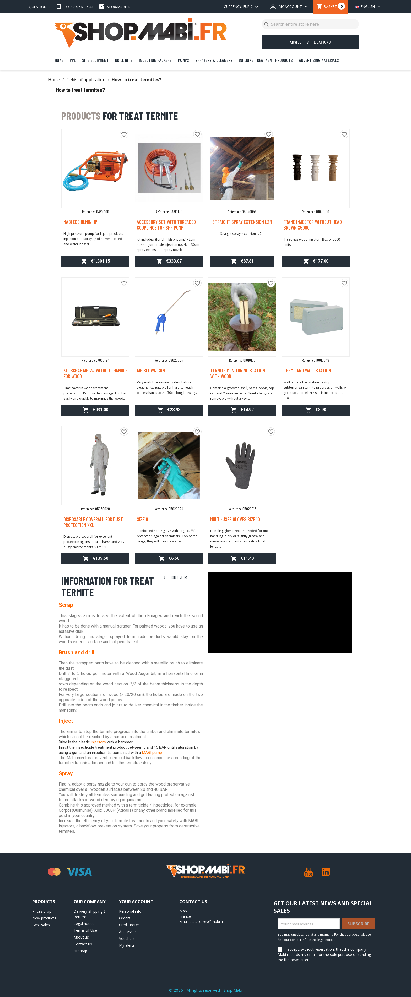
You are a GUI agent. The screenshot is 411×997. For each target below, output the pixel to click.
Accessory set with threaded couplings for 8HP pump (166, 225)
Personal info (130, 911)
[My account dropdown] (289, 7)
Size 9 (142, 519)
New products (44, 918)
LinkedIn (326, 872)
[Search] (310, 24)
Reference (88, 211)
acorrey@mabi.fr (209, 921)
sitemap (80, 950)
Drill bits (124, 60)
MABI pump (152, 752)
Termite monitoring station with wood (237, 373)
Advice (295, 42)
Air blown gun (151, 370)
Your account (136, 902)
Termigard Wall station (307, 370)
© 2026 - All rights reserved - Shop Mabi (205, 990)
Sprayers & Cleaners (213, 60)
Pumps (183, 60)
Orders (125, 918)
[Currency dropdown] (242, 7)
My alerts (127, 945)
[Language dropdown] (367, 7)
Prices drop (41, 911)
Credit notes (129, 924)
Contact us (83, 943)
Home (59, 60)
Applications (319, 42)
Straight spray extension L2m (242, 222)
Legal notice (84, 923)
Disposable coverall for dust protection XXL (93, 522)
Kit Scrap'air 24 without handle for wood (95, 373)
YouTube (308, 872)
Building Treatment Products (266, 60)
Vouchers (127, 938)
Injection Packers (155, 60)
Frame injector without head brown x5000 (313, 225)
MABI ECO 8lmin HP (80, 222)
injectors (98, 742)
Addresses (128, 931)
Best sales (41, 924)
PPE (73, 60)
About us (81, 937)
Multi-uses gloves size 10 (235, 519)
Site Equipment (95, 60)
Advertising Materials (319, 60)
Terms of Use (85, 930)
